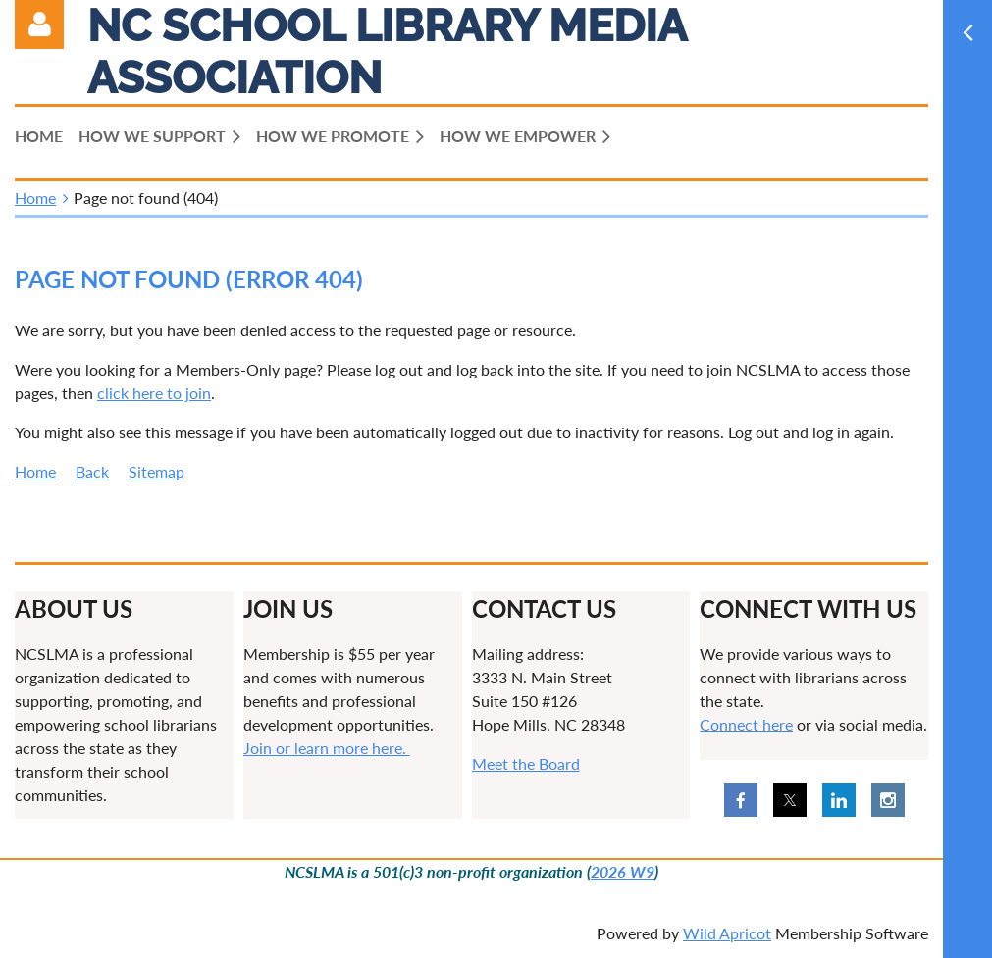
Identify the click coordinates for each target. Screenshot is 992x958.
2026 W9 (622, 871)
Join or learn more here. (326, 747)
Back (92, 471)
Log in (39, 24)
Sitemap (156, 471)
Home (35, 197)
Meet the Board (526, 763)
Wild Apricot (727, 933)
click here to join (154, 392)
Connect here (746, 724)
